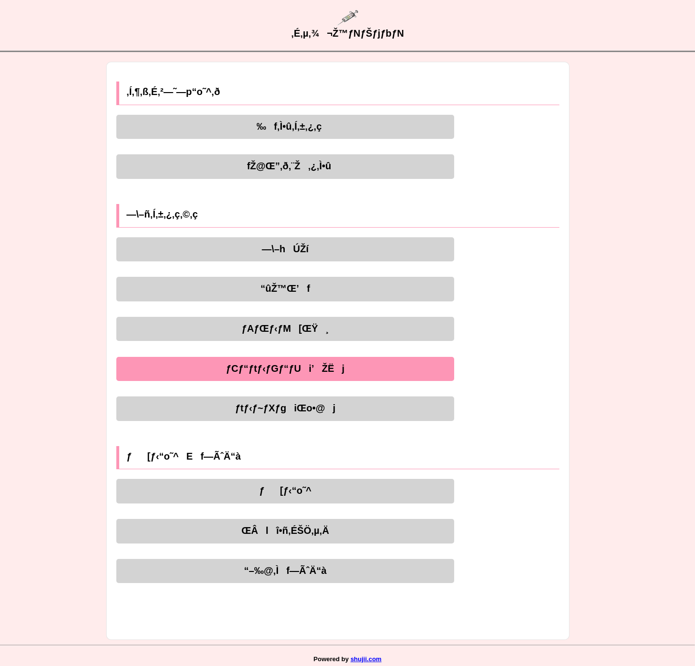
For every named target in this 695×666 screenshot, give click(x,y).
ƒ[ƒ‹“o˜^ (285, 490)
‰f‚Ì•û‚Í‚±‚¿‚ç (285, 126)
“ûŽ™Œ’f (285, 288)
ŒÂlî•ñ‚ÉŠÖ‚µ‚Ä (285, 530)
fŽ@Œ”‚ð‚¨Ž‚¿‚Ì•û (285, 166)
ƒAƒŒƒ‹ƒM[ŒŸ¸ (285, 328)
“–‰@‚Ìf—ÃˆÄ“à (285, 570)
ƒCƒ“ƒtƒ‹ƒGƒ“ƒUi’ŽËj (285, 368)
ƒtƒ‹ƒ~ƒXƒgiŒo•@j (285, 408)
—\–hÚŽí (285, 249)
